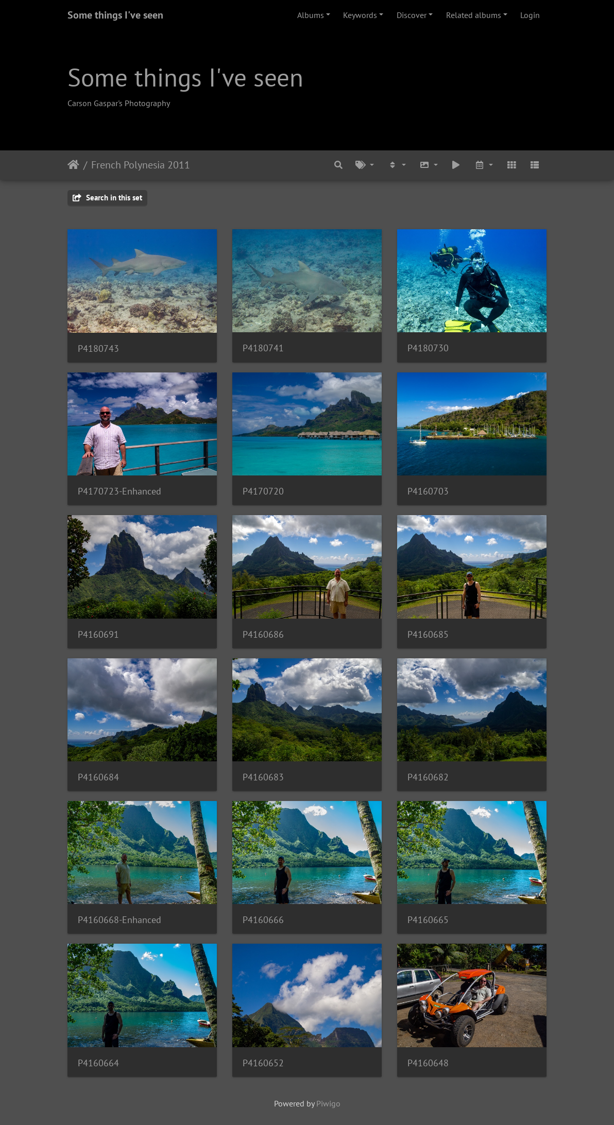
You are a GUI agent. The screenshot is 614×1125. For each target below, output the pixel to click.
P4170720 (263, 491)
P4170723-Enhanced (119, 491)
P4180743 (98, 348)
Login (530, 15)
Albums (310, 15)
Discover (412, 15)
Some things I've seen (115, 15)
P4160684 (98, 777)
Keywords (360, 15)
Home (73, 165)
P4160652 (263, 1063)
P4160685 (428, 634)
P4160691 (98, 634)
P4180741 (263, 348)
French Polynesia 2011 (140, 165)
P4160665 (428, 919)
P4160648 (428, 1063)
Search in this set (107, 197)
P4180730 (428, 348)
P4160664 (98, 1063)
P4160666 (263, 919)
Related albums (473, 15)
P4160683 (263, 777)
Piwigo (328, 1103)
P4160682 (428, 777)
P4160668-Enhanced (119, 919)
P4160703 (428, 491)
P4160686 (263, 634)
